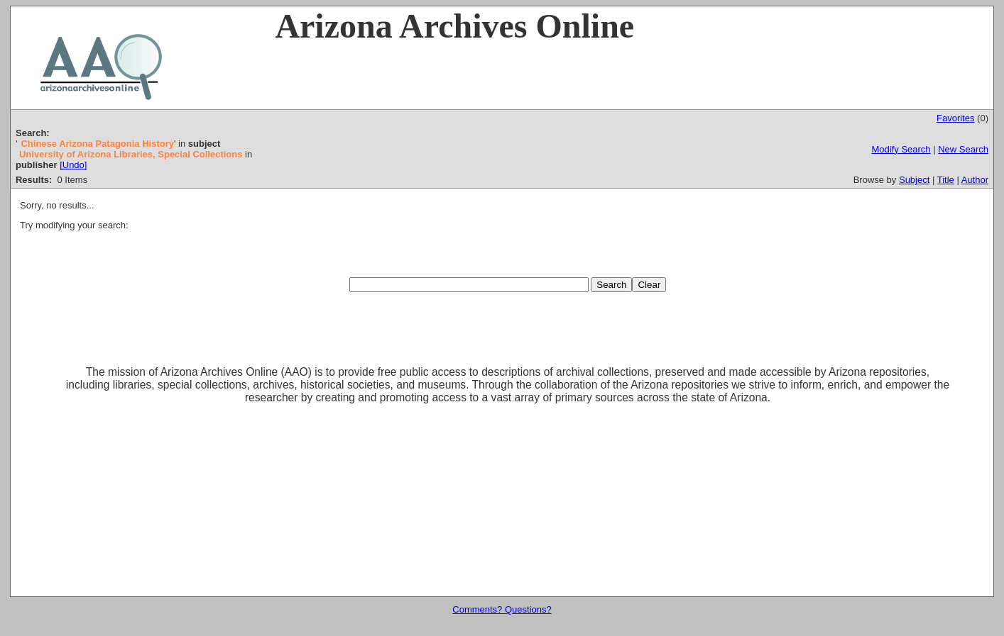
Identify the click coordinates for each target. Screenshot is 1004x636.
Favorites (955, 118)
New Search (963, 149)
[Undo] (73, 165)
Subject (914, 179)
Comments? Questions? (501, 609)
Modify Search (900, 149)
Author (974, 179)
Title (945, 179)
